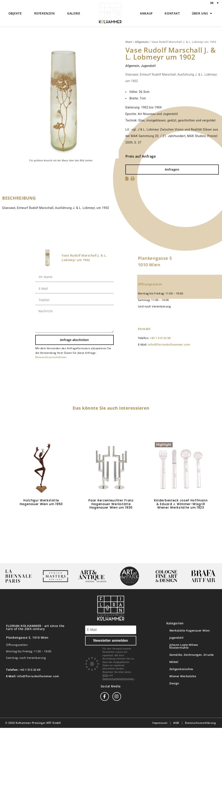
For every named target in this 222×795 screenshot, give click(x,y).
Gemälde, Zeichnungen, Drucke (191, 655)
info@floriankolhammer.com (169, 344)
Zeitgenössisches (181, 669)
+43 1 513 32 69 (160, 338)
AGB (105, 675)
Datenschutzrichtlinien (51, 357)
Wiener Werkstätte (182, 676)
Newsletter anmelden (110, 640)
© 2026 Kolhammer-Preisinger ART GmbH (33, 723)
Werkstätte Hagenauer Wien (189, 630)
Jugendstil (148, 66)
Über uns (202, 13)
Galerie (73, 13)
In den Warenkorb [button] (41, 517)
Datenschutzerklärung (200, 723)
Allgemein (142, 42)
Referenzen (44, 13)
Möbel (173, 662)
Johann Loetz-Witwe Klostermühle (183, 646)
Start (128, 42)
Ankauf (146, 13)
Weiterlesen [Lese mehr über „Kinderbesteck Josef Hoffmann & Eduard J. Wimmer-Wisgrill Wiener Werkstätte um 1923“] (181, 520)
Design (174, 683)
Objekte (15, 13)
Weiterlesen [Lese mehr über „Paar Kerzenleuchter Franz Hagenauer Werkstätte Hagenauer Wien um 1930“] (111, 520)
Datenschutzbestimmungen (118, 678)
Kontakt (172, 13)
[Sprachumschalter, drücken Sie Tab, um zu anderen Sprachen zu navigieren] (214, 2)
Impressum (159, 723)
